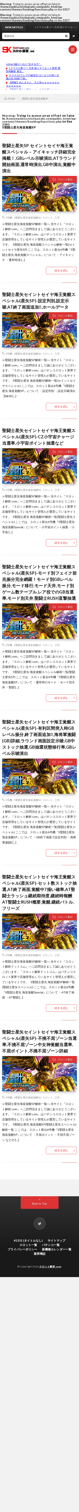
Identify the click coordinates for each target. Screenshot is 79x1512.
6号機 (9, 217)
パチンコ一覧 (51, 1245)
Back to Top (39, 1203)
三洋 (57, 217)
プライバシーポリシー (22, 1249)
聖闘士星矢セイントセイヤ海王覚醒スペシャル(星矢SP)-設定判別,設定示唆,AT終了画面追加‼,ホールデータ (39, 300)
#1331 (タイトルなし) (28, 1240)
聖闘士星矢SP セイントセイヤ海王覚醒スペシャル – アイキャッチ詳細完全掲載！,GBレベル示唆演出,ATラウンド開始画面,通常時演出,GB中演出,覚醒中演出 (39, 158)
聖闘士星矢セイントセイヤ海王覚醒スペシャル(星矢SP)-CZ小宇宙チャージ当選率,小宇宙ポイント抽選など (39, 436)
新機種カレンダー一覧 (56, 1249)
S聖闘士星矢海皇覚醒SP (27, 217)
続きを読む (61, 270)
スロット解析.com (50, 1266)
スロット (48, 217)
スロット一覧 (28, 1245)
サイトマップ (56, 1240)
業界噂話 (40, 1253)
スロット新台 (65, 179)
